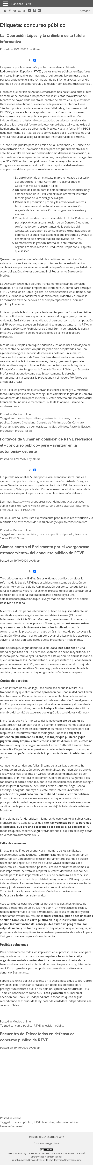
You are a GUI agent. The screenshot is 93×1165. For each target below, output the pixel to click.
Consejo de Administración (54, 422)
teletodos (48, 1122)
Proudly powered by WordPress (27, 1159)
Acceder (85, 11)
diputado (67, 534)
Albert (36, 49)
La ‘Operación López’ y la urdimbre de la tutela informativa (42, 38)
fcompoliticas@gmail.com (46, 1143)
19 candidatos (75, 920)
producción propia (12, 430)
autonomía (18, 418)
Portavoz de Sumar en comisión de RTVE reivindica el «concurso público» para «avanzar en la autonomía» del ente (46, 445)
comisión (31, 534)
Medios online (22, 414)
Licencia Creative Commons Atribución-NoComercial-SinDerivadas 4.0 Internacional (58, 1155)
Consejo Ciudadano (23, 422)
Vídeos (17, 1118)
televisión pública (53, 1025)
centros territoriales (56, 418)
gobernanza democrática (30, 426)
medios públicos (58, 426)
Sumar (21, 538)
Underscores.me (73, 1159)
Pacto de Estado (80, 426)
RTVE (28, 430)
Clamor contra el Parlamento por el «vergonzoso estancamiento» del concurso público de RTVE (44, 549)
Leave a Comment (11, 1126)
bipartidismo (34, 418)
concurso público (50, 534)
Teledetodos (37, 652)
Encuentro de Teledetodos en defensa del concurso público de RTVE (38, 1037)
